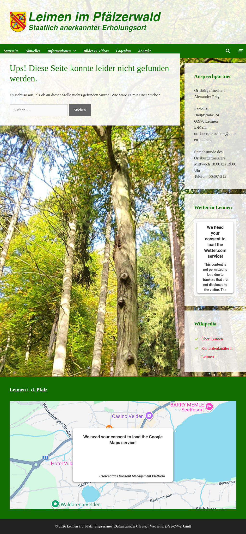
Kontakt (144, 51)
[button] (240, 51)
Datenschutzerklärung (131, 526)
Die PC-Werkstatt (178, 526)
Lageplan (123, 51)
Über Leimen (212, 339)
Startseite (11, 51)
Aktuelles (32, 51)
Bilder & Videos (96, 51)
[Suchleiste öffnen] (228, 51)
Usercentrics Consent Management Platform (132, 476)
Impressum (103, 526)
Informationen (64, 51)
